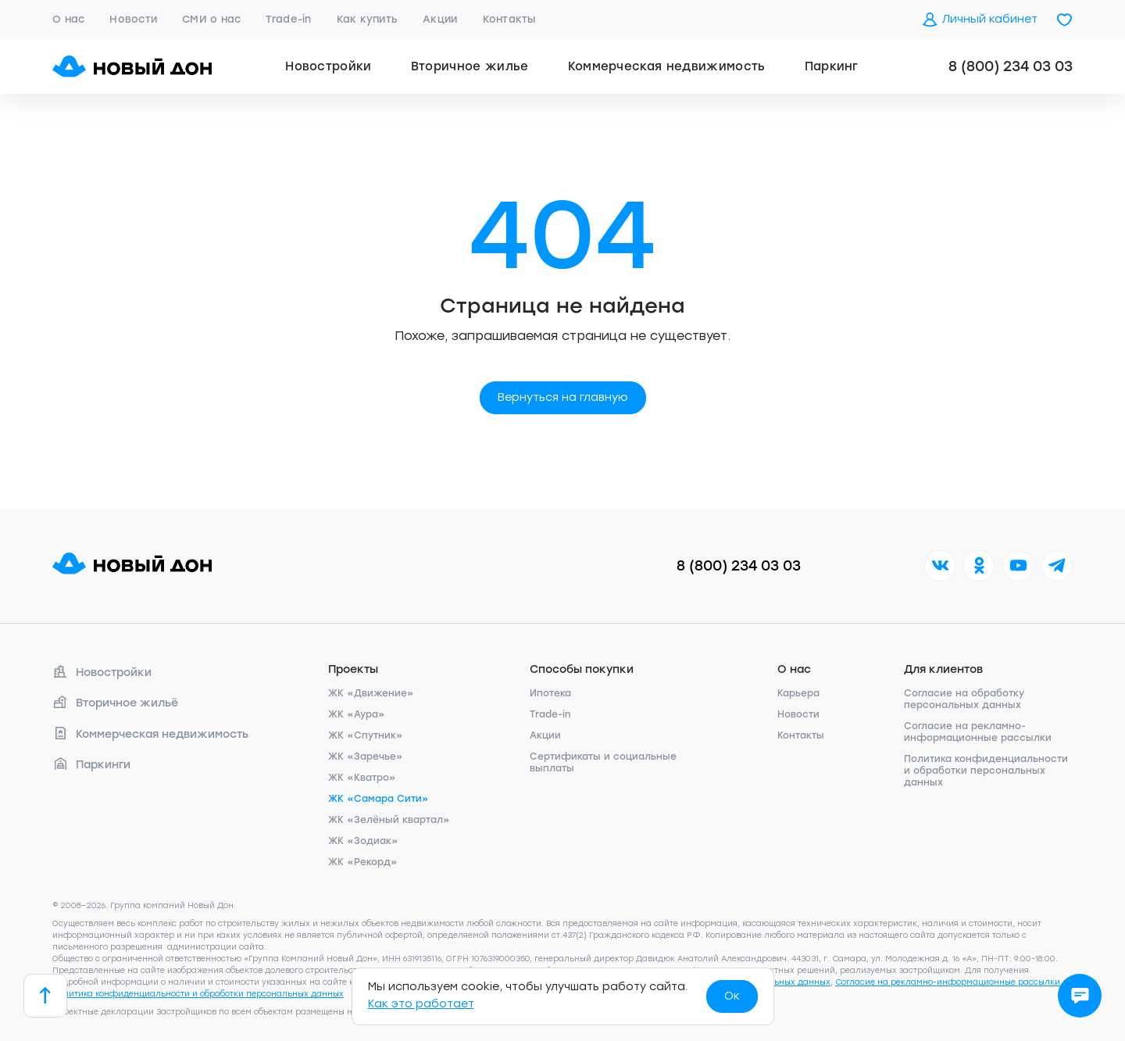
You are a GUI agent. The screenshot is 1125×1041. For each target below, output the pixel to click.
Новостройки (328, 66)
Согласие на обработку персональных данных (964, 699)
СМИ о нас (211, 19)
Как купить (367, 19)
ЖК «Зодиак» (363, 840)
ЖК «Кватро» (362, 777)
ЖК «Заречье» (365, 756)
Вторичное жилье (470, 66)
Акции (440, 19)
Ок (732, 996)
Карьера (798, 693)
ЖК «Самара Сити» (378, 798)
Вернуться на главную (563, 397)
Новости (133, 19)
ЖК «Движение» (371, 693)
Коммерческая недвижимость (667, 66)
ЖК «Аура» (356, 714)
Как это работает (421, 1004)
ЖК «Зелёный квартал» (389, 819)
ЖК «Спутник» (365, 735)
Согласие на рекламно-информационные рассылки (978, 732)
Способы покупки (582, 669)
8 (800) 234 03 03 (1010, 66)
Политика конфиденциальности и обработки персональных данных (986, 770)
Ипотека (550, 693)
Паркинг (832, 66)
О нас (68, 19)
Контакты (509, 19)
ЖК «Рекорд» (363, 862)
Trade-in (288, 19)
